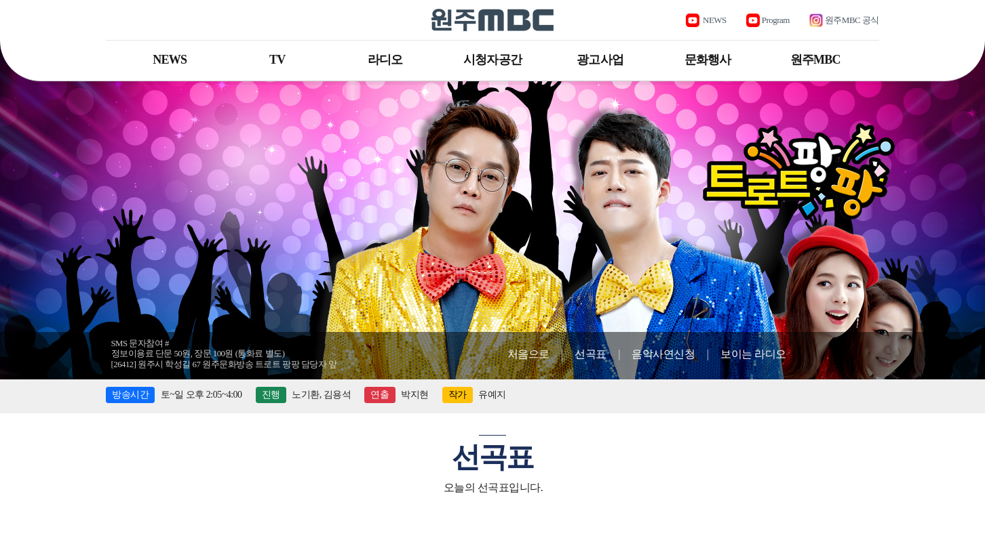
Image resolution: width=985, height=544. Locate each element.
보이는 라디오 (753, 354)
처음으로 (528, 354)
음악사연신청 (663, 354)
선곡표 (590, 354)
